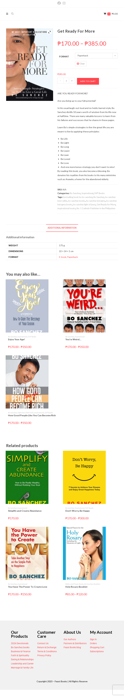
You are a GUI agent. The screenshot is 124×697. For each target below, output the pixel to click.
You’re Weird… (73, 339)
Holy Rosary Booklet (76, 586)
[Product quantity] (66, 81)
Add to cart (88, 81)
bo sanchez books (76, 201)
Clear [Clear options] (82, 63)
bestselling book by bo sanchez (78, 197)
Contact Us (42, 643)
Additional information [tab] (62, 228)
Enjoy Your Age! (16, 339)
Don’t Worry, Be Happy (77, 510)
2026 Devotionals (19, 643)
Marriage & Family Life (22, 667)
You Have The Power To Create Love (27, 586)
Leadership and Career (22, 663)
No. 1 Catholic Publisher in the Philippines (96, 208)
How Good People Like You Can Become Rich (32, 415)
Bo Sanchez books (20, 647)
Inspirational (87, 193)
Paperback (72, 257)
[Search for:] (11, 13)
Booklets (97, 584)
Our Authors (70, 639)
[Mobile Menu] (7, 13)
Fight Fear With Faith (25, 412)
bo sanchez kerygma (95, 201)
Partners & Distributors (75, 643)
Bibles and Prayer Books (74, 584)
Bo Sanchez (75, 193)
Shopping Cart (97, 647)
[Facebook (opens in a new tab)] (59, 3)
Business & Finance (20, 651)
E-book (62, 257)
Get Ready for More (106, 204)
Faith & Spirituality (20, 655)
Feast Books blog (72, 647)
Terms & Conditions (47, 651)
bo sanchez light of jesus (84, 204)
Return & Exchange (46, 647)
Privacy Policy (44, 655)
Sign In (93, 639)
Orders (93, 643)
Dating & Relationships (22, 659)
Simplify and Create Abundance (24, 510)
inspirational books (66, 208)
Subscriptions (97, 651)
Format (64, 56)
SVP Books (99, 193)
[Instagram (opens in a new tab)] (64, 3)
